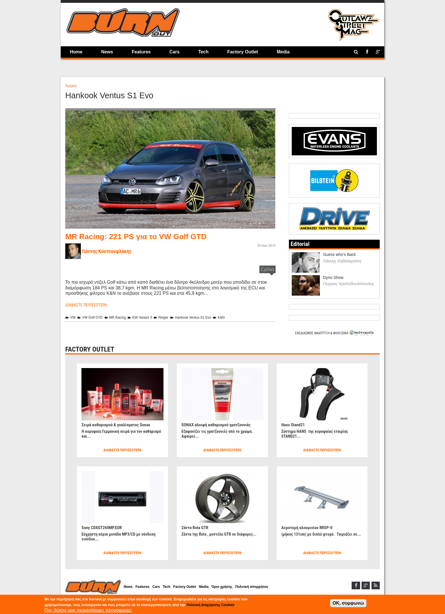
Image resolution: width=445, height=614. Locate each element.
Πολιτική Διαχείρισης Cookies (210, 605)
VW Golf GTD (91, 317)
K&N (229, 317)
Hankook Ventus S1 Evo (199, 317)
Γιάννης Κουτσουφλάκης (108, 251)
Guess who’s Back (339, 254)
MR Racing (118, 317)
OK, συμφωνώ (348, 603)
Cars (174, 51)
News (107, 51)
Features (141, 51)
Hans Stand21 (294, 424)
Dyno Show (333, 277)
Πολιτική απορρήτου (264, 587)
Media (283, 51)
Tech (203, 51)
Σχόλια (267, 269)
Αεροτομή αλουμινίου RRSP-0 (308, 527)
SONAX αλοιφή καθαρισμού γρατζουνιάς (218, 424)
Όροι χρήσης (232, 587)
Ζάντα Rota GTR (195, 527)
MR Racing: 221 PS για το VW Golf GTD (141, 236)
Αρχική (71, 85)
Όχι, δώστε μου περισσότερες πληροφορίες (88, 610)
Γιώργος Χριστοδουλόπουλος (348, 283)
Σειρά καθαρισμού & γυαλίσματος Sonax (118, 424)
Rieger (168, 317)
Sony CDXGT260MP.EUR (103, 527)
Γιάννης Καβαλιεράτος (342, 260)
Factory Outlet (242, 51)
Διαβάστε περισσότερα (87, 305)
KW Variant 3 (145, 317)
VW (70, 317)
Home (76, 51)
